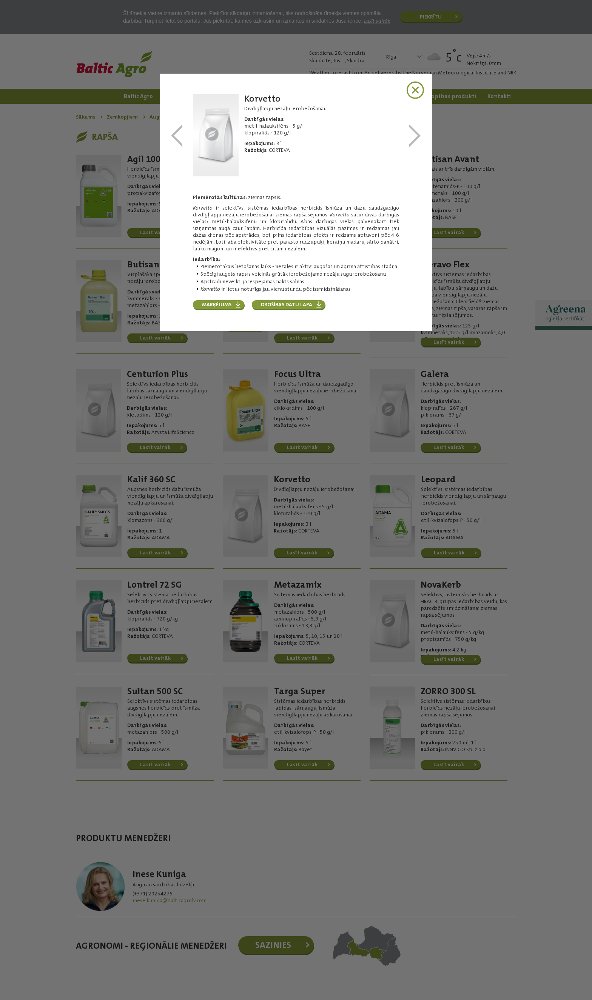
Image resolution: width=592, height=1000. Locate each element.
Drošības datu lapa (286, 304)
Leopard (415, 136)
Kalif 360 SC (177, 136)
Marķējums (216, 304)
